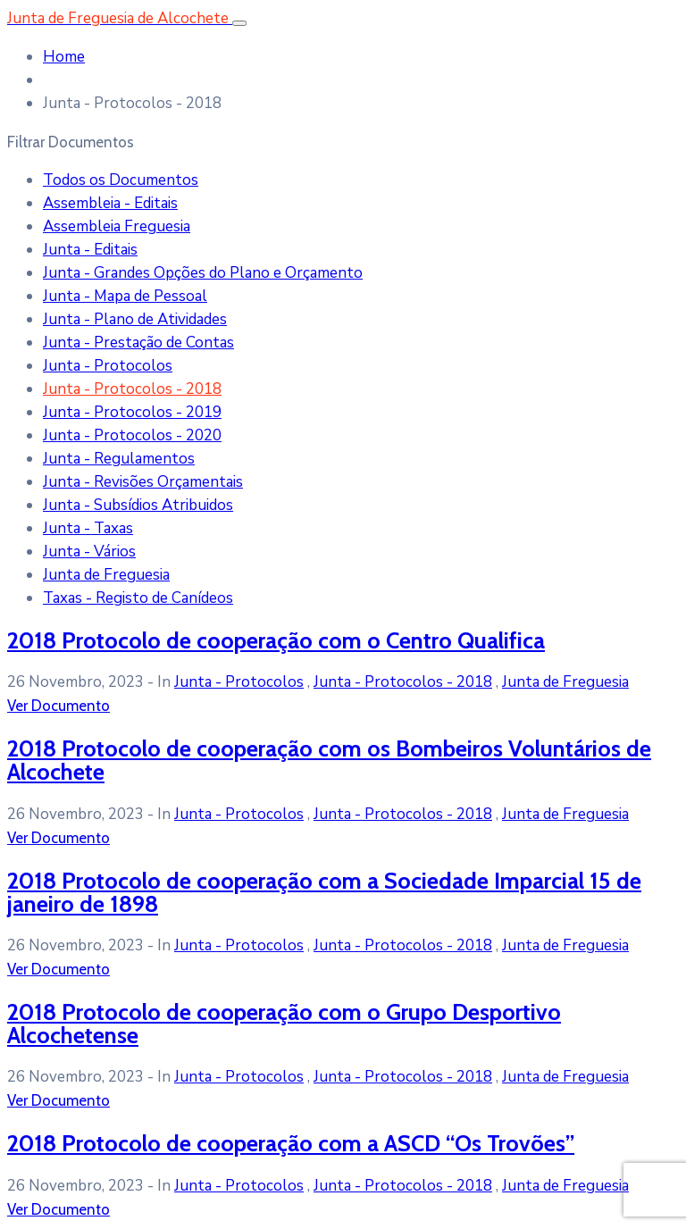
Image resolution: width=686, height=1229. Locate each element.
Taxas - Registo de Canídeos (138, 598)
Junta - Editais (90, 249)
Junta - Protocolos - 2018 (132, 389)
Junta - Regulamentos (119, 458)
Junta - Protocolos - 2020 (132, 435)
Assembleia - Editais (110, 203)
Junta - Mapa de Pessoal (125, 296)
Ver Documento (58, 706)
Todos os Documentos (120, 180)
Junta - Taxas (88, 528)
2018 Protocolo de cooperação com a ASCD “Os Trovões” (290, 1143)
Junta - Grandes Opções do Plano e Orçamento (203, 273)
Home (64, 56)
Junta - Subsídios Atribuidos (138, 505)
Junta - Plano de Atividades (135, 319)
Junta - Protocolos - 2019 (132, 412)
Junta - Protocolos (107, 365)
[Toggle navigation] (239, 23)
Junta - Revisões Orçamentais (143, 482)
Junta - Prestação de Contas (138, 342)
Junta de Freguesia (106, 574)
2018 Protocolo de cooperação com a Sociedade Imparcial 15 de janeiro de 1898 (324, 891)
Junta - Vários (89, 551)
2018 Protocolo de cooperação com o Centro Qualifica (276, 640)
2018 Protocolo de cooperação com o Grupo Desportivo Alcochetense (284, 1023)
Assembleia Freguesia (116, 226)
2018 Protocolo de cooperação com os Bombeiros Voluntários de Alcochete (329, 759)
